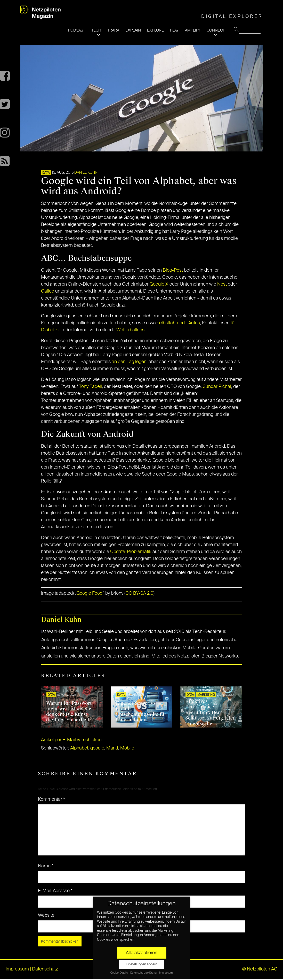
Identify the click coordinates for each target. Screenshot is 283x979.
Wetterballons (130, 330)
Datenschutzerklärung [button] (143, 973)
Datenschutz (45, 969)
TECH (96, 30)
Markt (112, 748)
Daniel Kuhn (86, 172)
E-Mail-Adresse (55, 891)
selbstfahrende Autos (178, 323)
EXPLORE (155, 30)
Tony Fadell (90, 386)
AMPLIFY (192, 30)
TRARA (113, 30)
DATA (46, 172)
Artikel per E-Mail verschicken (71, 740)
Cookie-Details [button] (119, 973)
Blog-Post (173, 270)
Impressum (17, 969)
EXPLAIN (133, 30)
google (97, 748)
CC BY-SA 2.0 (139, 593)
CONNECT (216, 30)
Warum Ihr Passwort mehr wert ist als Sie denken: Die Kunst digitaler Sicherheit (69, 711)
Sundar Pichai (217, 386)
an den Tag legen (129, 362)
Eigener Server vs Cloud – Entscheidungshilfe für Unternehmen (141, 711)
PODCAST (76, 30)
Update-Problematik (130, 551)
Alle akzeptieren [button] (141, 953)
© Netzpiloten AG (259, 969)
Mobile (127, 748)
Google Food (89, 593)
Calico (47, 291)
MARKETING (206, 695)
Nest (222, 284)
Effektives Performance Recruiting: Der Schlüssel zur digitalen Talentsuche (210, 712)
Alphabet (79, 748)
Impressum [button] (166, 973)
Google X (159, 284)
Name (45, 866)
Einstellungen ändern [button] (141, 964)
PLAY (174, 30)
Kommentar (51, 799)
